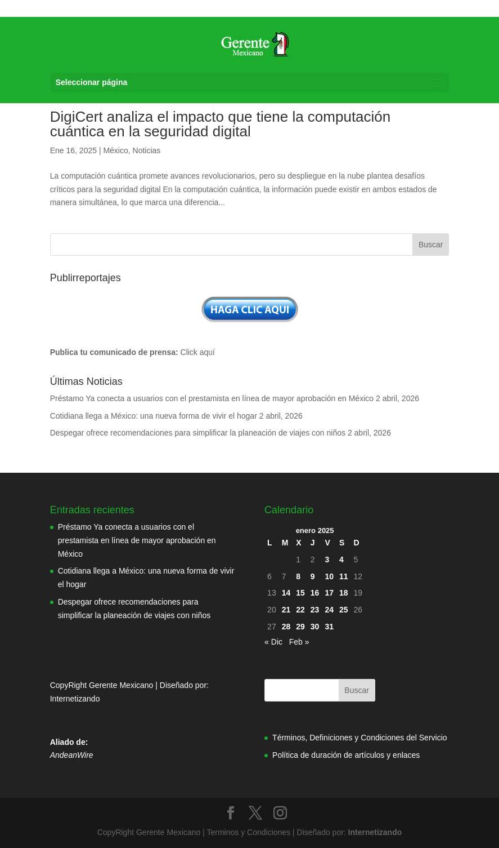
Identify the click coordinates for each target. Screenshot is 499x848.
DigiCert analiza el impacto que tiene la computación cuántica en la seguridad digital (220, 124)
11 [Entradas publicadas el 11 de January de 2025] (343, 576)
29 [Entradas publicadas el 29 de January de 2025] (300, 626)
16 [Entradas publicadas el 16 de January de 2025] (315, 592)
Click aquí (198, 352)
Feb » (299, 641)
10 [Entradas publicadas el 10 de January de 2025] (329, 576)
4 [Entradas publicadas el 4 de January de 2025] (341, 559)
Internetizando (75, 698)
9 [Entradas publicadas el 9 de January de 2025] (313, 576)
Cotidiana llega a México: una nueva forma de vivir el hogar (153, 415)
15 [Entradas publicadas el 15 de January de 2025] (300, 592)
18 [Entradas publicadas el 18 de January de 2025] (343, 592)
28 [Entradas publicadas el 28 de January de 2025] (286, 626)
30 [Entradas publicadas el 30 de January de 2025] (315, 626)
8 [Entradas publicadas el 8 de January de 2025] (298, 576)
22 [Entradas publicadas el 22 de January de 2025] (300, 609)
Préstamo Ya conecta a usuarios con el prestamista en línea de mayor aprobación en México (212, 398)
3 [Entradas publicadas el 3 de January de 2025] (327, 559)
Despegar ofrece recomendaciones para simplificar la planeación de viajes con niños (197, 432)
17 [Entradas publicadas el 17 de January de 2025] (329, 592)
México (115, 150)
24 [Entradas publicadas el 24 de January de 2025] (329, 609)
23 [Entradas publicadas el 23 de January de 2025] (315, 609)
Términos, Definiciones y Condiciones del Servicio (359, 737)
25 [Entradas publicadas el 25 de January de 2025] (343, 609)
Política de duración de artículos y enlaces (346, 755)
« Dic (273, 641)
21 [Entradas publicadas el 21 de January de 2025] (286, 609)
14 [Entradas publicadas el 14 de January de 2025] (286, 592)
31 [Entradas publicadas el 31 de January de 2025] (329, 626)
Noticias (147, 150)
